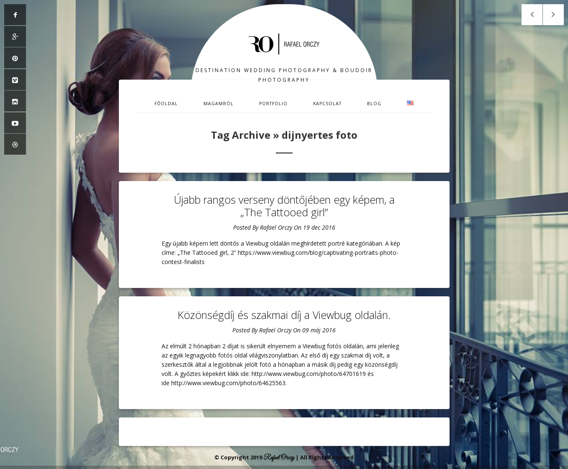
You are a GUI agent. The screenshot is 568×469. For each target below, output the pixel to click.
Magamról (218, 103)
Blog (374, 103)
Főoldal (166, 103)
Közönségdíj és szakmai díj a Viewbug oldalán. (284, 315)
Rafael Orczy (276, 227)
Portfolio (273, 103)
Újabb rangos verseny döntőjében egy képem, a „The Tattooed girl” (284, 205)
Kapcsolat (327, 103)
